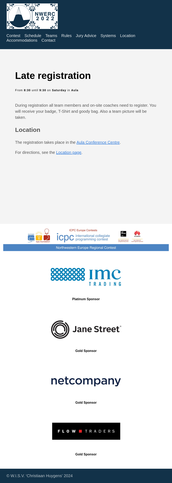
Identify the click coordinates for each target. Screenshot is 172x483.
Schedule (32, 35)
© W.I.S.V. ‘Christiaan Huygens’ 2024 (39, 476)
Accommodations (21, 40)
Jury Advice (86, 35)
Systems (108, 35)
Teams (51, 35)
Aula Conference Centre (98, 142)
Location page (68, 152)
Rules (66, 35)
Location (127, 35)
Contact (48, 40)
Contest (13, 35)
